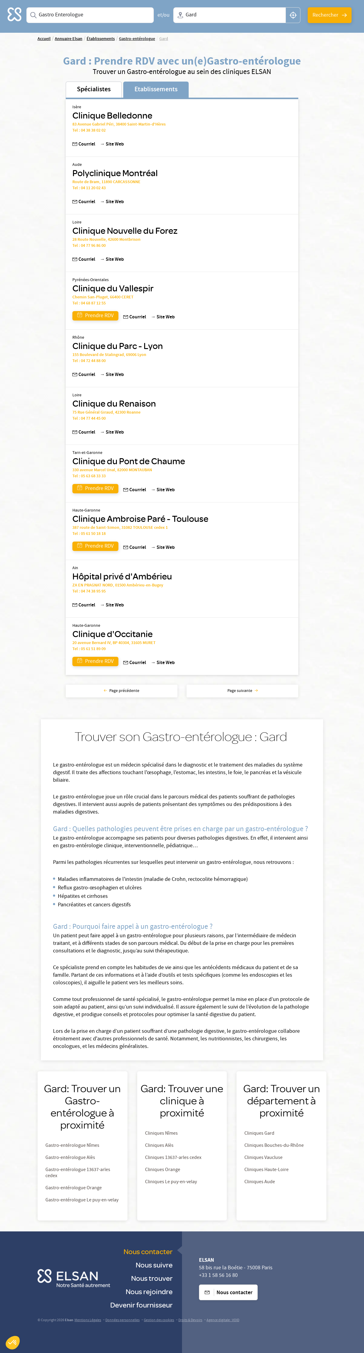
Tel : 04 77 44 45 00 (89, 419)
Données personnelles (122, 1320)
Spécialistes (94, 90)
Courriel (83, 144)
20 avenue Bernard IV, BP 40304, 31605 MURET (114, 643)
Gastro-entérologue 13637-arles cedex (77, 1173)
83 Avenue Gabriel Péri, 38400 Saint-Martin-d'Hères (119, 125)
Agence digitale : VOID (223, 1320)
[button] (12, 1342)
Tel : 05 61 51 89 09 (89, 649)
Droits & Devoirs (190, 1320)
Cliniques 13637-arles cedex (173, 1158)
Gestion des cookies (159, 1320)
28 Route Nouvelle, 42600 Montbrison (106, 240)
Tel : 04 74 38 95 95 (89, 592)
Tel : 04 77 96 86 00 (89, 246)
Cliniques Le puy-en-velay (171, 1182)
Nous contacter (148, 1251)
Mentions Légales (87, 1320)
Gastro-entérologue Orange (73, 1188)
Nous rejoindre (149, 1291)
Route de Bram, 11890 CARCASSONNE (106, 182)
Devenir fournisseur (141, 1304)
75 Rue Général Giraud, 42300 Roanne (106, 413)
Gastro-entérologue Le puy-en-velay (81, 1200)
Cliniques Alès (159, 1146)
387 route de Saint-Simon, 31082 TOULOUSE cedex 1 (120, 528)
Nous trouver (152, 1278)
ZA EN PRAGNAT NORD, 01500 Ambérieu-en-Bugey (117, 585)
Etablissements (155, 90)
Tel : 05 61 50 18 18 (89, 534)
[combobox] (90, 15)
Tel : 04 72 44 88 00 (89, 361)
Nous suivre (154, 1264)
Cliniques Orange (162, 1170)
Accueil (44, 39)
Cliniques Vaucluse (263, 1158)
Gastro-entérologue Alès (70, 1158)
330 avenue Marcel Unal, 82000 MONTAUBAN (112, 470)
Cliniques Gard (259, 1133)
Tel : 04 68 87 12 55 (89, 303)
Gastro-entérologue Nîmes (72, 1146)
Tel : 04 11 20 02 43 (89, 188)
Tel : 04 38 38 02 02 (89, 131)
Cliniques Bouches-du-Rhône (274, 1146)
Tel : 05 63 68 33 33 (89, 476)
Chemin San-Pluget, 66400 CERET (103, 297)
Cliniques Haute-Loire (266, 1170)
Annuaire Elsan (68, 39)
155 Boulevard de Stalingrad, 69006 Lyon (109, 355)
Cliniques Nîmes (161, 1133)
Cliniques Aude (259, 1182)
